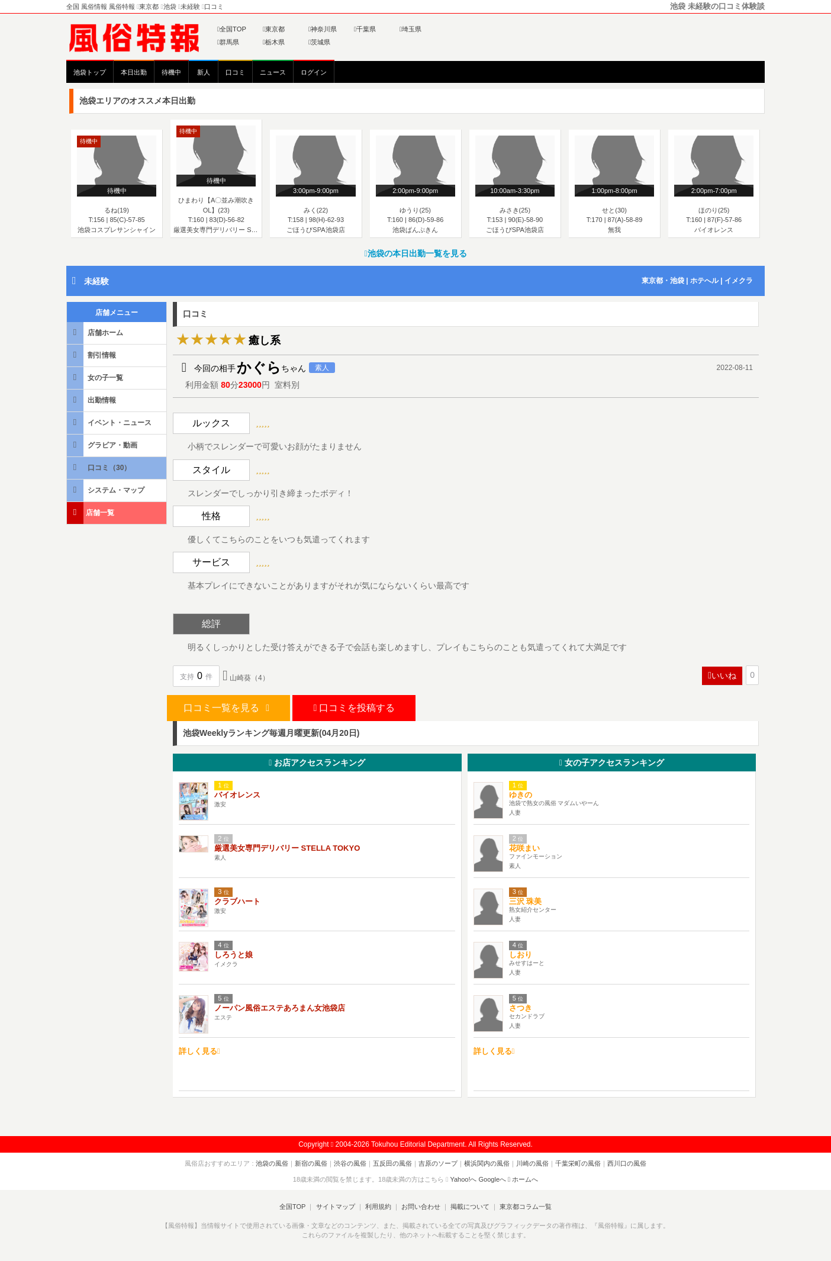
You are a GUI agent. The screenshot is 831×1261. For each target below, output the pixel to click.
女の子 (611, 762)
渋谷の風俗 (350, 1163)
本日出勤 (134, 72)
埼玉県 (410, 29)
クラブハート (237, 901)
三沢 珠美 (525, 901)
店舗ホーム (96, 332)
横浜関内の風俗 (487, 1163)
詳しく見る (199, 1051)
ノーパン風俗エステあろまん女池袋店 (279, 1007)
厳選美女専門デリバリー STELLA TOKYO (287, 848)
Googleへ (492, 1179)
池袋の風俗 (272, 1163)
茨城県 (319, 42)
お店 (317, 762)
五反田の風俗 (392, 1163)
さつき (520, 1007)
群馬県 (228, 42)
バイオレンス (237, 794)
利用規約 (378, 1206)
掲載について (469, 1206)
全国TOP (231, 29)
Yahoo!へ (463, 1179)
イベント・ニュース (110, 422)
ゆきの (520, 794)
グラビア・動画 (103, 444)
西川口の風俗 (626, 1163)
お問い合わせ (420, 1206)
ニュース (273, 72)
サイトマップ (335, 1206)
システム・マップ (106, 489)
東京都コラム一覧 (526, 1206)
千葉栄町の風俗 (578, 1163)
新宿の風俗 (311, 1163)
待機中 (171, 72)
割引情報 (92, 354)
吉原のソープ (438, 1163)
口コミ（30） (100, 467)
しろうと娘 (233, 954)
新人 (203, 72)
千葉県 (365, 29)
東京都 (274, 29)
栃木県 (274, 42)
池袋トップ (89, 72)
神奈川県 (322, 29)
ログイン (314, 72)
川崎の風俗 (532, 1163)
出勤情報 (92, 399)
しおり (520, 954)
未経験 (96, 281)
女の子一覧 (96, 377)
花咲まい (524, 848)
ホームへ (523, 1179)
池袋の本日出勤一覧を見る (415, 253)
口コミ (235, 72)
